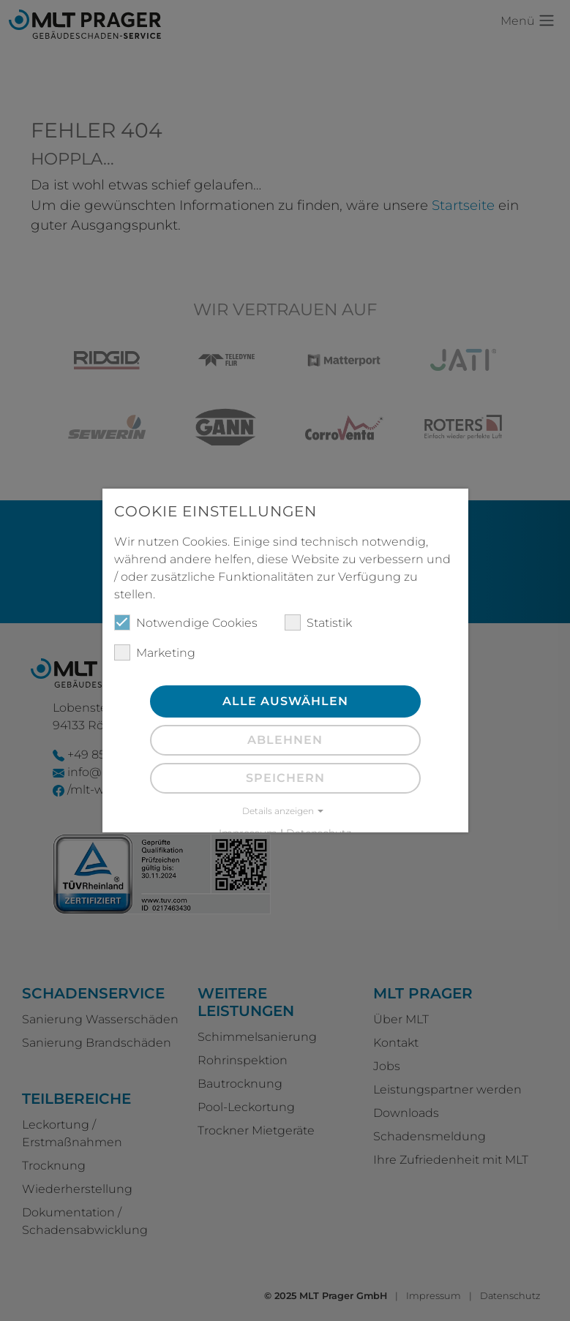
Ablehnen (285, 740)
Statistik (318, 622)
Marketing (154, 652)
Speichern (285, 778)
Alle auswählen (285, 701)
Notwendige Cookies (186, 622)
